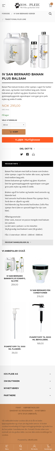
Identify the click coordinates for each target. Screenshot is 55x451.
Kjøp (14, 132)
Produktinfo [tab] (11, 164)
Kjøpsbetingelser (31, 408)
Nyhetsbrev (40, 411)
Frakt (18, 408)
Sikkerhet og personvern (21, 411)
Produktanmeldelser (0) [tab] (17, 242)
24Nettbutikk (32, 440)
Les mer (28, 432)
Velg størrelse (9, 120)
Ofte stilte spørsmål (27, 414)
